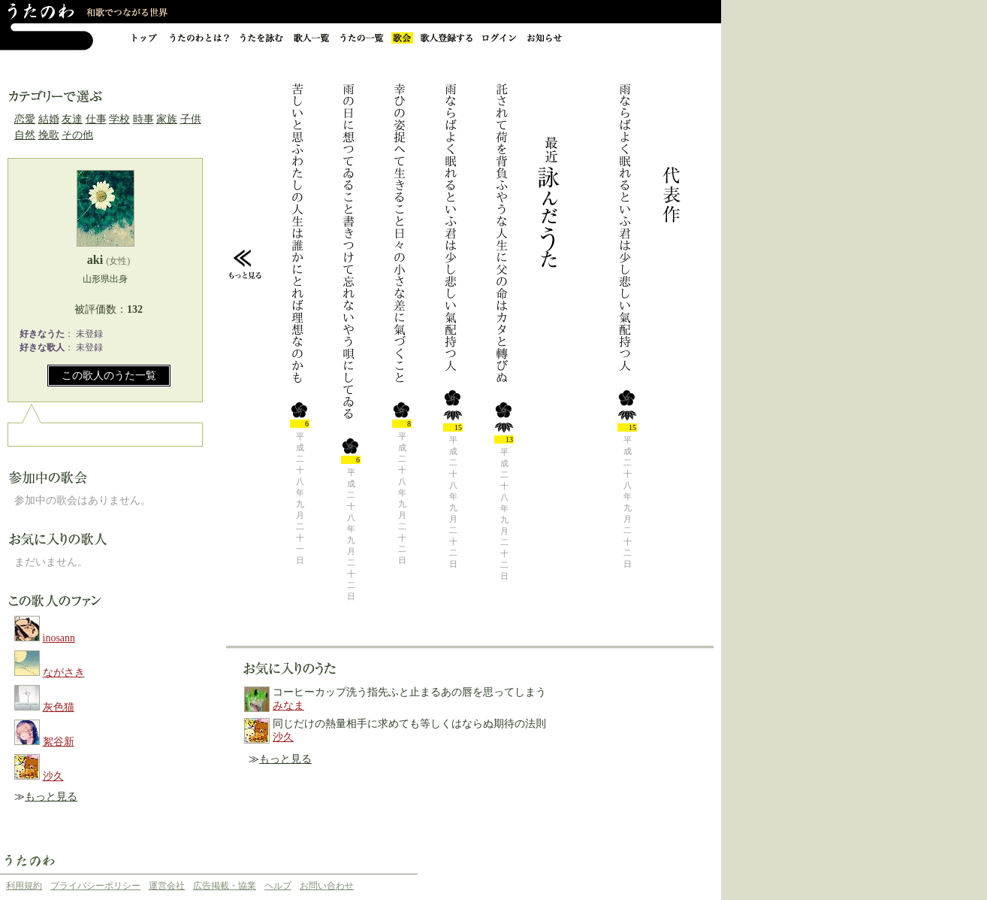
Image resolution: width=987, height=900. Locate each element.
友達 (72, 119)
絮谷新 (58, 741)
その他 (77, 135)
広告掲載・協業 (224, 885)
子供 (190, 119)
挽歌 (48, 135)
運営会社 (167, 885)
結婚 (48, 119)
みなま (288, 705)
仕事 (96, 119)
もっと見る (51, 796)
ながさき (64, 672)
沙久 (53, 776)
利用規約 (24, 885)
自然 (24, 135)
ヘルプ (277, 885)
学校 (119, 119)
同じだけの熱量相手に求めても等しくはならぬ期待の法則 (409, 723)
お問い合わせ (327, 885)
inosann (59, 638)
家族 (166, 119)
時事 (143, 119)
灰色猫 (58, 707)
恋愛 (24, 119)
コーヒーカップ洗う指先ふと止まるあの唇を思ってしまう (409, 692)
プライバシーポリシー (95, 885)
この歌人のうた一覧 (109, 375)
